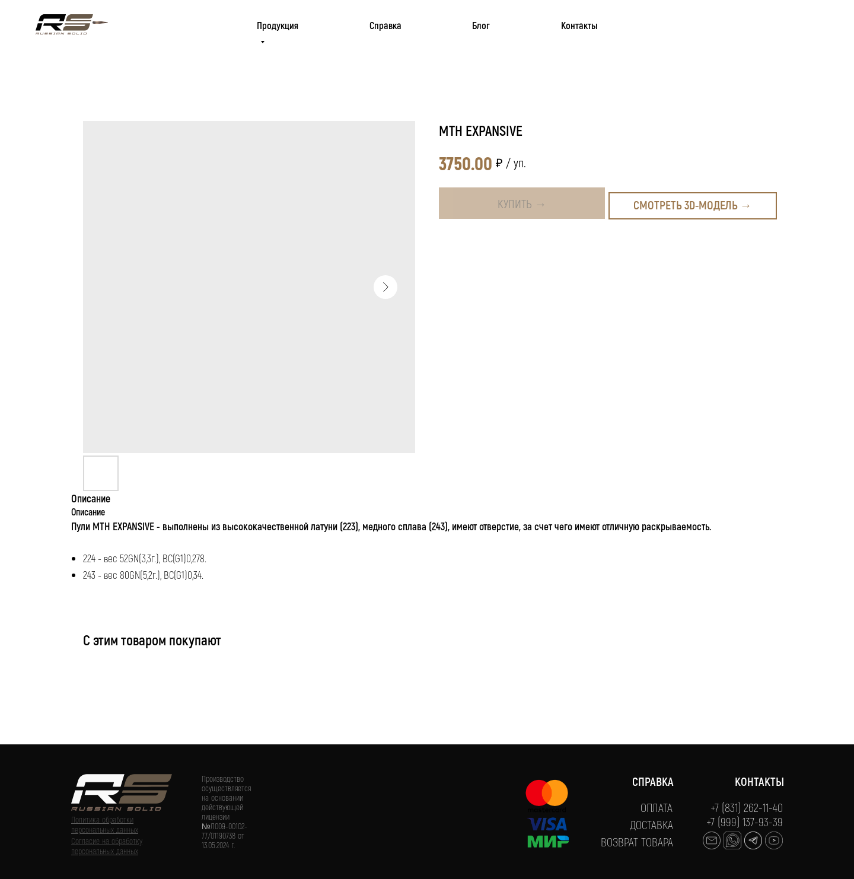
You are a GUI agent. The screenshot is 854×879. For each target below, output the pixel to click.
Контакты (579, 25)
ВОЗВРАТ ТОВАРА (637, 842)
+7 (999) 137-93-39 (744, 821)
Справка (385, 25)
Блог (481, 25)
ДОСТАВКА (651, 824)
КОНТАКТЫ (759, 781)
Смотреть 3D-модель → (692, 205)
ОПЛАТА (656, 807)
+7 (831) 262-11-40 (746, 807)
